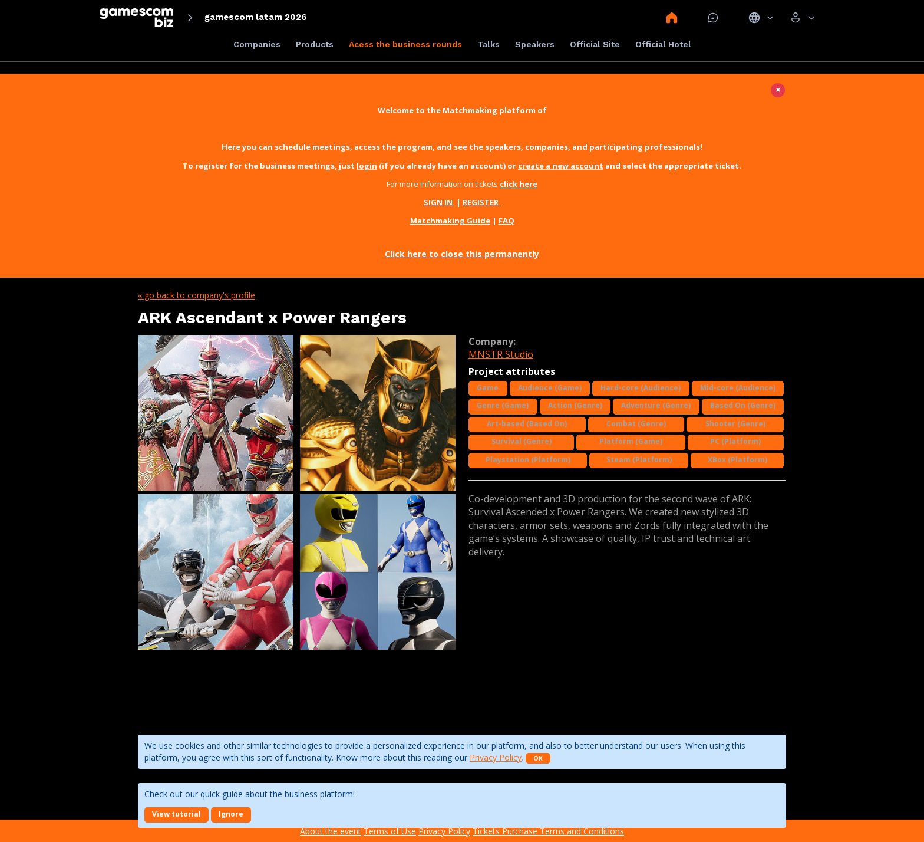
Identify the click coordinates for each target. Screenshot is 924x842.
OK (538, 758)
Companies (256, 44)
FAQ (506, 220)
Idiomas (761, 17)
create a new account (560, 165)
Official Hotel (663, 44)
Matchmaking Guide (450, 220)
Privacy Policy (496, 757)
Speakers (535, 44)
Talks (488, 44)
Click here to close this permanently (462, 253)
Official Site (595, 44)
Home (671, 17)
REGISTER (481, 202)
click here (518, 184)
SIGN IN (439, 202)
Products (315, 44)
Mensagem (713, 17)
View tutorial (176, 814)
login (367, 165)
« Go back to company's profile (196, 295)
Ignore (231, 814)
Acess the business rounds (405, 44)
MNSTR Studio (500, 354)
